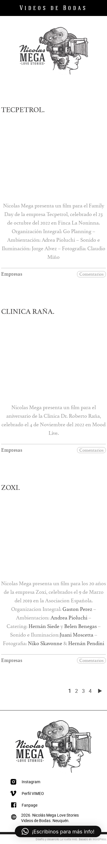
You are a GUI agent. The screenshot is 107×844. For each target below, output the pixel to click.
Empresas (11, 275)
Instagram (31, 781)
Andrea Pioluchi (69, 619)
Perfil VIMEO (33, 793)
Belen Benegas (80, 627)
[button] (58, 831)
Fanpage (29, 805)
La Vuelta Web (68, 839)
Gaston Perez (77, 610)
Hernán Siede (44, 627)
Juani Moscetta (76, 636)
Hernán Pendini (86, 644)
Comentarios (91, 274)
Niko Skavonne (45, 644)
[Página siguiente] (100, 690)
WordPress (99, 839)
